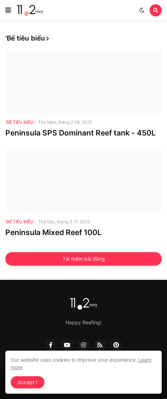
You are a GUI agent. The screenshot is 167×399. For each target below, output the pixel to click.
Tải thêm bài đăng (84, 259)
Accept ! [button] (27, 382)
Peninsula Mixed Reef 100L (53, 232)
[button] (8, 10)
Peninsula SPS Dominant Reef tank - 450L (80, 132)
